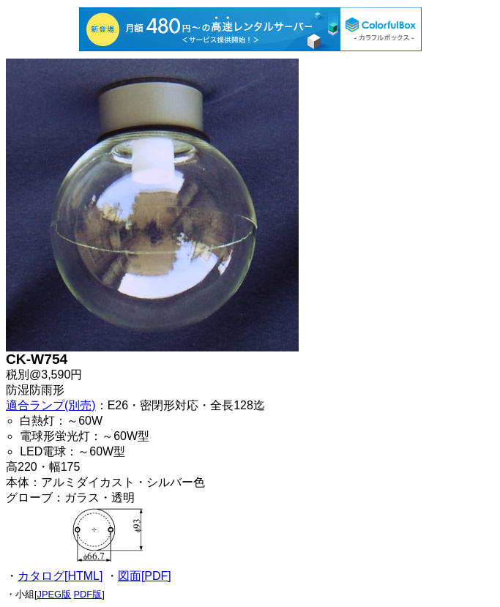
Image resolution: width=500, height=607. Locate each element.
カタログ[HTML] (60, 576)
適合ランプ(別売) (51, 405)
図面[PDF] (144, 576)
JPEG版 (54, 594)
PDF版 (88, 594)
